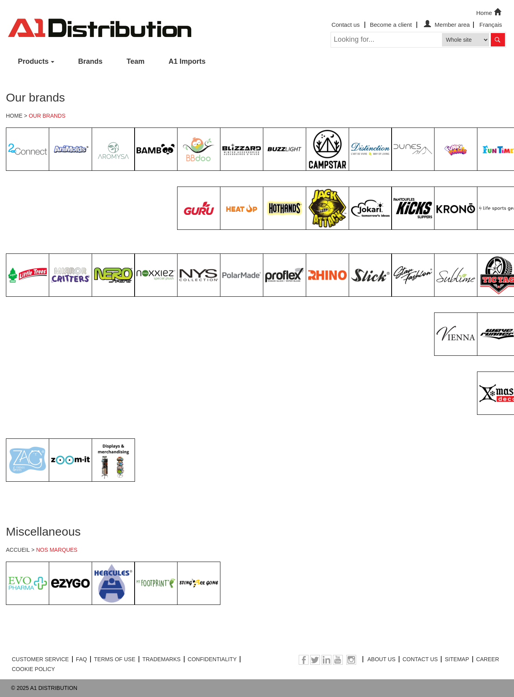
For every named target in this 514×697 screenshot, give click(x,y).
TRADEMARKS (161, 659)
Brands (90, 61)
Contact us (345, 24)
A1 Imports (186, 61)
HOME (14, 116)
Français (490, 24)
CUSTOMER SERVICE (40, 659)
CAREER (487, 659)
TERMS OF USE (114, 659)
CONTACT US (420, 659)
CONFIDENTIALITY (212, 659)
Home (489, 12)
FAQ (81, 659)
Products (33, 61)
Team (136, 61)
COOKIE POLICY (33, 669)
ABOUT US (381, 659)
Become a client (391, 24)
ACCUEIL (18, 550)
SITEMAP (457, 659)
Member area (446, 24)
